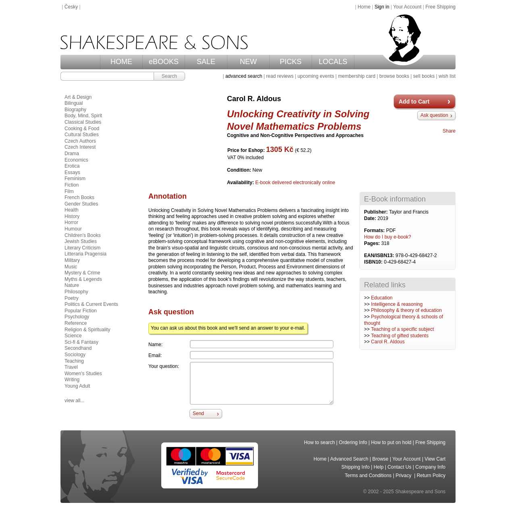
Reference (75, 323)
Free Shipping (440, 7)
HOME (121, 62)
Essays (72, 172)
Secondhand (78, 348)
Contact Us (399, 467)
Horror (71, 222)
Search (169, 76)
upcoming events (316, 76)
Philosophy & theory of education (406, 310)
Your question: (163, 366)
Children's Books (82, 235)
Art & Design (78, 97)
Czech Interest (80, 147)
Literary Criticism (82, 248)
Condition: (239, 170)
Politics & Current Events (91, 304)
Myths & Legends (83, 279)
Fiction (71, 185)
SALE (206, 62)
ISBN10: (374, 262)
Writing (71, 379)
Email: (155, 355)
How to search (319, 442)
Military (72, 260)
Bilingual (73, 103)
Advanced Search (349, 459)
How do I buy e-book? (387, 237)
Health (71, 210)
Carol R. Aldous (387, 342)
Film (69, 191)
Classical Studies (82, 122)
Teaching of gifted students (400, 335)
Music (70, 267)
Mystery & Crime (82, 273)
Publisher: (376, 212)
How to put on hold (391, 442)
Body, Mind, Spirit (83, 115)
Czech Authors (80, 141)
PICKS (291, 62)
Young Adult (77, 386)
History (71, 216)
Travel (71, 367)
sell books (424, 76)
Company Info (430, 467)
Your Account (407, 7)
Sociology (74, 354)
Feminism (74, 178)
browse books (394, 76)
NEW (248, 62)
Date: (370, 218)
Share (449, 131)
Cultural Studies (81, 134)
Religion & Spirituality (87, 329)
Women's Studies (83, 373)
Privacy (404, 475)
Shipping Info (355, 467)
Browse (380, 459)
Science (73, 335)
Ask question (434, 115)
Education (381, 298)
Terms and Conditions (368, 475)
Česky (71, 7)
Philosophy (76, 292)
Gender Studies (81, 204)
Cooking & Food (81, 128)
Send (198, 413)
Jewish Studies (80, 241)
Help (379, 467)
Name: (155, 344)
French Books (79, 197)
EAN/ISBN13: (379, 255)
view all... (74, 400)
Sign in (382, 7)
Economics (76, 160)
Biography (75, 109)
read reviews (279, 76)
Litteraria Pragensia (85, 254)
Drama (71, 153)
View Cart (434, 459)
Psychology (76, 317)
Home (364, 7)
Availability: (241, 182)
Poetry (71, 298)
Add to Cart (414, 101)
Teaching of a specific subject (402, 329)
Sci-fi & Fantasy (81, 342)
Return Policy (431, 475)
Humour (73, 229)
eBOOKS (164, 62)
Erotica (71, 166)
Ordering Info (353, 442)
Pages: (372, 243)
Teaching (74, 361)
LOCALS (332, 62)
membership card (356, 76)
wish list (447, 76)
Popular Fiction (80, 311)
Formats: (375, 230)
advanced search (243, 76)
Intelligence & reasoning (396, 304)
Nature (71, 285)
